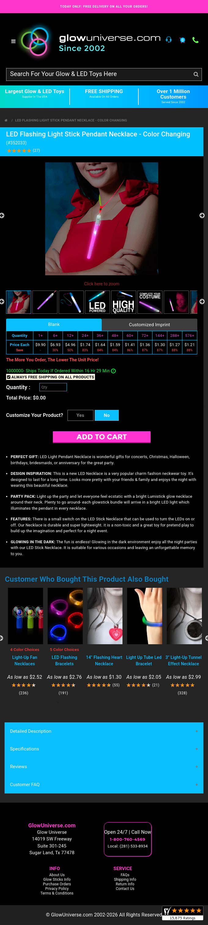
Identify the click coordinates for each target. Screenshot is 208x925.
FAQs (125, 875)
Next (202, 215)
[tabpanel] (25, 642)
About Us (57, 875)
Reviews (18, 767)
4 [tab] (86, 703)
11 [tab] (150, 703)
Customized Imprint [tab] (149, 324)
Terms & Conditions (56, 893)
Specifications (24, 749)
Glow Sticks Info (57, 880)
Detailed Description (30, 731)
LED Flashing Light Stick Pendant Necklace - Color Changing (71, 120)
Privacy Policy (57, 889)
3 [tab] (77, 703)
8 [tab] (122, 703)
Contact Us (125, 889)
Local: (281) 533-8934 (128, 846)
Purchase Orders (57, 884)
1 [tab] (58, 703)
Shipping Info (125, 880)
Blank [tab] (54, 324)
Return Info (125, 884)
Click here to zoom (101, 283)
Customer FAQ (24, 785)
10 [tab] (141, 703)
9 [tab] (132, 703)
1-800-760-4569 (127, 839)
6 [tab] (104, 703)
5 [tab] (95, 703)
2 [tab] (67, 703)
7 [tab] (113, 703)
